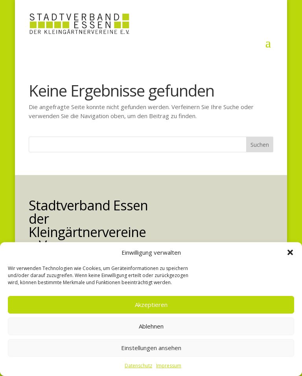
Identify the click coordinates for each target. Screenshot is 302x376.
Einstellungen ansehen (151, 348)
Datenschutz (138, 365)
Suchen (259, 144)
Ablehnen (151, 326)
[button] (290, 252)
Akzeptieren (151, 304)
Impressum (168, 365)
